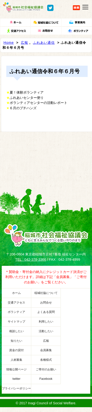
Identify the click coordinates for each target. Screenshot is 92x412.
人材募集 (16, 359)
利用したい (46, 321)
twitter (17, 378)
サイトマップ (16, 321)
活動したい (46, 331)
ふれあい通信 (44, 42)
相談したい (16, 331)
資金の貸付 (16, 350)
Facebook (46, 378)
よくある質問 (46, 312)
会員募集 (46, 350)
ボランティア (16, 312)
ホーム (16, 293)
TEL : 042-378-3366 (30, 259)
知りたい (16, 340)
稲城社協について (46, 293)
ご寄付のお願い (46, 369)
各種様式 (46, 359)
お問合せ (46, 302)
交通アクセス (16, 302)
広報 (24, 42)
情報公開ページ (16, 369)
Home (9, 42)
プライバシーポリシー (16, 388)
